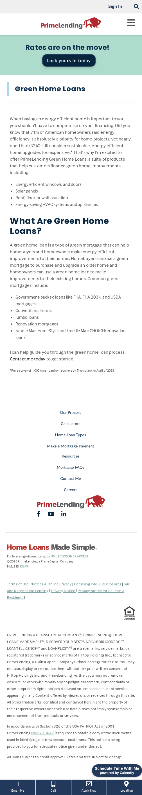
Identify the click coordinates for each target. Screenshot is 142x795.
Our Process (70, 412)
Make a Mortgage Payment (70, 446)
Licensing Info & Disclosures (98, 583)
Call (53, 786)
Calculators (70, 423)
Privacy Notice (63, 590)
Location (126, 786)
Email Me (17, 786)
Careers (70, 489)
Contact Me (70, 478)
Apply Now (89, 786)
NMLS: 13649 (42, 732)
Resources (70, 456)
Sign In (115, 6)
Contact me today (28, 359)
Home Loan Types (70, 434)
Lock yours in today (69, 60)
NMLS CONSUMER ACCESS (69, 556)
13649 (23, 566)
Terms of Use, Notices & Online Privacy (39, 583)
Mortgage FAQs (70, 467)
